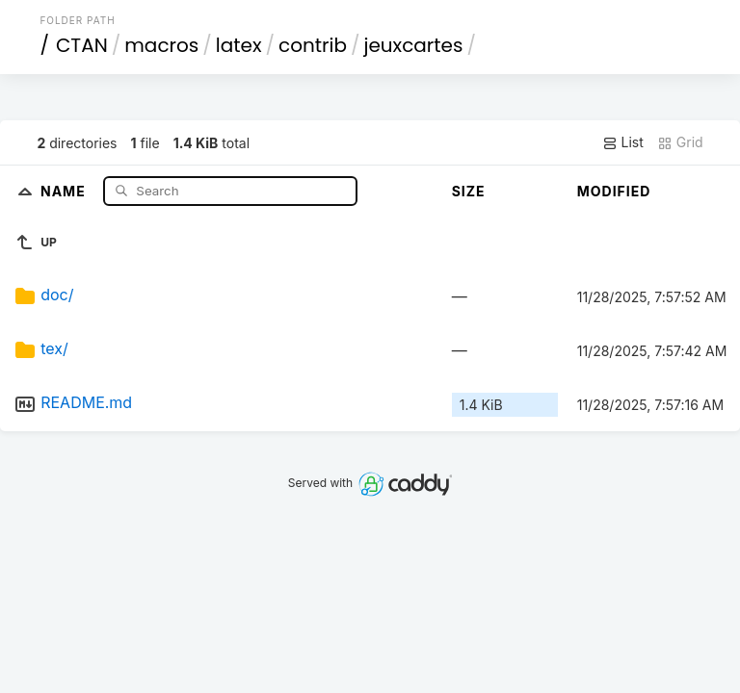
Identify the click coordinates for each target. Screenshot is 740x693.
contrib (312, 45)
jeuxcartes (412, 45)
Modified (614, 191)
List (623, 142)
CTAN (82, 45)
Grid (680, 142)
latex (239, 45)
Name (65, 190)
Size (469, 191)
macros (161, 45)
